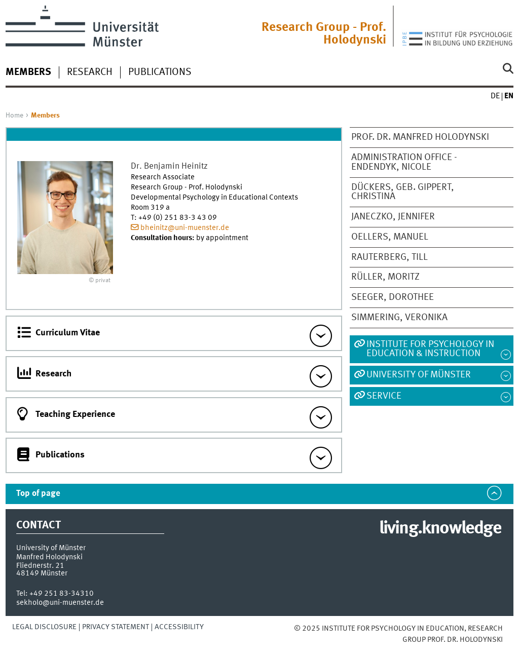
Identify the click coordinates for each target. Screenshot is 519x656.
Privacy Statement (115, 627)
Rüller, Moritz (385, 277)
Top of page (38, 493)
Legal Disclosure (44, 627)
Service (383, 396)
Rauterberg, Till (389, 257)
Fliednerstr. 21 (40, 566)
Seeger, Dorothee (392, 297)
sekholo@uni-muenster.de (60, 603)
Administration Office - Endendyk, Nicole (404, 162)
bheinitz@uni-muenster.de (184, 228)
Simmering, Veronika (399, 317)
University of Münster (418, 374)
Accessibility (179, 627)
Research (90, 72)
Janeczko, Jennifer (393, 216)
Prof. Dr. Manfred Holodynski (420, 137)
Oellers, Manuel (389, 237)
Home (14, 115)
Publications (160, 72)
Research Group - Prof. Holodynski (324, 34)
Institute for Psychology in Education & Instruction (430, 349)
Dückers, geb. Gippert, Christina (402, 192)
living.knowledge (440, 529)
